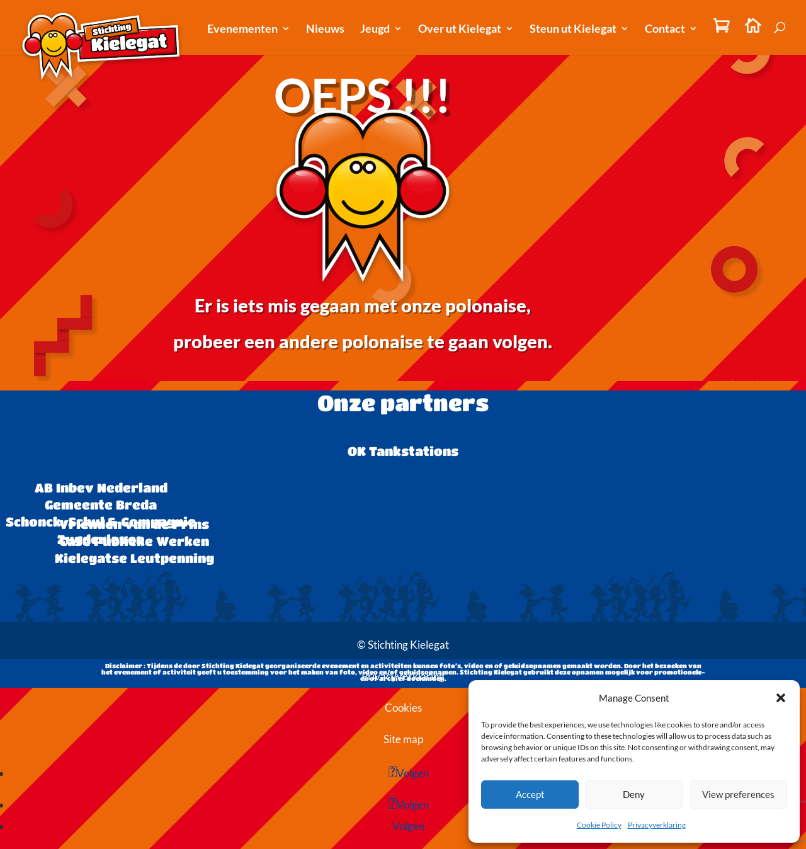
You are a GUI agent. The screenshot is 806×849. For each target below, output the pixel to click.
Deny (634, 794)
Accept (530, 794)
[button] (781, 698)
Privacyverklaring (657, 824)
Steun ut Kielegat (573, 29)
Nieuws (325, 29)
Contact (665, 29)
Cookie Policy (599, 824)
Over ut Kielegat (459, 29)
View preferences (738, 794)
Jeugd (375, 29)
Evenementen (242, 29)
